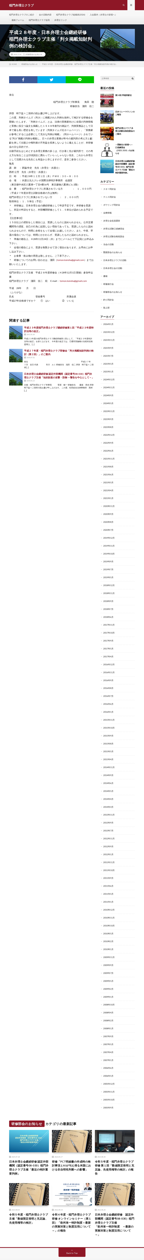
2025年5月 (108, 362)
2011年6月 (108, 875)
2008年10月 (109, 992)
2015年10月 (109, 720)
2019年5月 (108, 572)
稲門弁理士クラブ (35, 1249)
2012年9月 (108, 836)
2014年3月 (108, 797)
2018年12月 (109, 579)
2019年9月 (108, 556)
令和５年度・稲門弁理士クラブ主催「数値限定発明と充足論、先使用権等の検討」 (28, 1204)
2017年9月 (108, 634)
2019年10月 (109, 548)
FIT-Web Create (37, 1253)
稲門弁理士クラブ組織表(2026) (70, 15)
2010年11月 (109, 906)
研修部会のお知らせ (34, 55)
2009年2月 (108, 976)
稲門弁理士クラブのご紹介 (21, 15)
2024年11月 (109, 385)
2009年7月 (108, 961)
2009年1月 (108, 984)
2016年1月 (108, 704)
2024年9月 (108, 393)
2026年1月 (108, 323)
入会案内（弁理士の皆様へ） (103, 15)
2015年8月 (108, 735)
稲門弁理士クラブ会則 (39, 20)
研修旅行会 (108, 283)
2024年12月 (109, 377)
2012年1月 (108, 844)
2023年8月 (108, 424)
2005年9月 (108, 1093)
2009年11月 (109, 945)
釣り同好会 (108, 299)
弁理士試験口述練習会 (113, 228)
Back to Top (72, 1239)
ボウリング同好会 (111, 205)
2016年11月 (109, 665)
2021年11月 (109, 455)
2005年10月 (109, 1085)
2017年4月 (108, 649)
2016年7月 (108, 688)
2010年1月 (108, 937)
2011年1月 (108, 891)
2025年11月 (109, 338)
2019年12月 (109, 533)
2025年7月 (108, 354)
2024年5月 (108, 400)
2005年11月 (109, 1078)
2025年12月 (109, 330)
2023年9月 (108, 416)
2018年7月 (108, 603)
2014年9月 (108, 766)
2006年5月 (108, 1062)
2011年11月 (109, 852)
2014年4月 (108, 790)
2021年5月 (108, 478)
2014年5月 (108, 782)
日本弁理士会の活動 (112, 267)
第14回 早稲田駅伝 (123, 96)
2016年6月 (108, 696)
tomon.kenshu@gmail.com (70, 260)
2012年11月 (109, 828)
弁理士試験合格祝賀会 (113, 236)
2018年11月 (109, 587)
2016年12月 (109, 657)
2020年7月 (108, 525)
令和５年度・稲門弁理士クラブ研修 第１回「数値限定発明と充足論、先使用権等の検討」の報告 (114, 1153)
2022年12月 (109, 432)
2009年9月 (108, 953)
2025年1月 (108, 369)
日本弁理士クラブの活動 (114, 260)
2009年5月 (108, 969)
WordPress (63, 1253)
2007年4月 (108, 1039)
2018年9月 (108, 595)
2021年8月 (108, 463)
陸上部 (106, 306)
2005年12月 (109, 1070)
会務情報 (107, 213)
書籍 (105, 275)
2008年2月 (108, 1007)
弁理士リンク (60, 20)
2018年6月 (108, 611)
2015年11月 (109, 712)
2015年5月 (108, 743)
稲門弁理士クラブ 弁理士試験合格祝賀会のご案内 (125, 132)
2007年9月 (108, 1023)
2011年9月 (108, 867)
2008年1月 (108, 1015)
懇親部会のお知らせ (112, 252)
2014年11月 (109, 758)
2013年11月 (109, 805)
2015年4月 (108, 751)
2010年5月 (108, 922)
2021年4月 (108, 486)
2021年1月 (108, 494)
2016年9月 (108, 673)
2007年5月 (108, 1031)
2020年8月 (108, 517)
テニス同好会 (109, 197)
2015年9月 (108, 727)
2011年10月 (109, 860)
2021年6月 (108, 470)
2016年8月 (108, 681)
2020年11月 (109, 502)
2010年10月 (109, 914)
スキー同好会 (109, 190)
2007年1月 (108, 1046)
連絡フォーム (18, 20)
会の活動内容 (45, 15)
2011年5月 (108, 883)
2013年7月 (108, 821)
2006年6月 (108, 1054)
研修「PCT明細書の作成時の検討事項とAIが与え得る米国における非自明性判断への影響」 (71, 1151)
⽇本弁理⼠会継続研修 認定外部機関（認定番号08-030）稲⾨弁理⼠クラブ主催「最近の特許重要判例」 (125, 168)
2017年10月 (109, 626)
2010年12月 (109, 899)
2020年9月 (108, 509)
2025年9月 (108, 346)
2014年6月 (108, 774)
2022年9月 (108, 439)
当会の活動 (108, 244)
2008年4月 (108, 1000)
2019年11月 (109, 541)
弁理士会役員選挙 (111, 221)
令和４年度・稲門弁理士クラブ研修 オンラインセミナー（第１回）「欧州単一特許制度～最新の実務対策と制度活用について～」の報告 (71, 1208)
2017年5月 (108, 642)
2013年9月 (108, 813)
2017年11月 (109, 618)
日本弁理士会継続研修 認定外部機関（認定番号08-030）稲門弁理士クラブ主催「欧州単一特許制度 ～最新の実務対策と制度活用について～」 (114, 1210)
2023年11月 (109, 408)
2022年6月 (108, 447)
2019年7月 (108, 564)
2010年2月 (108, 930)
